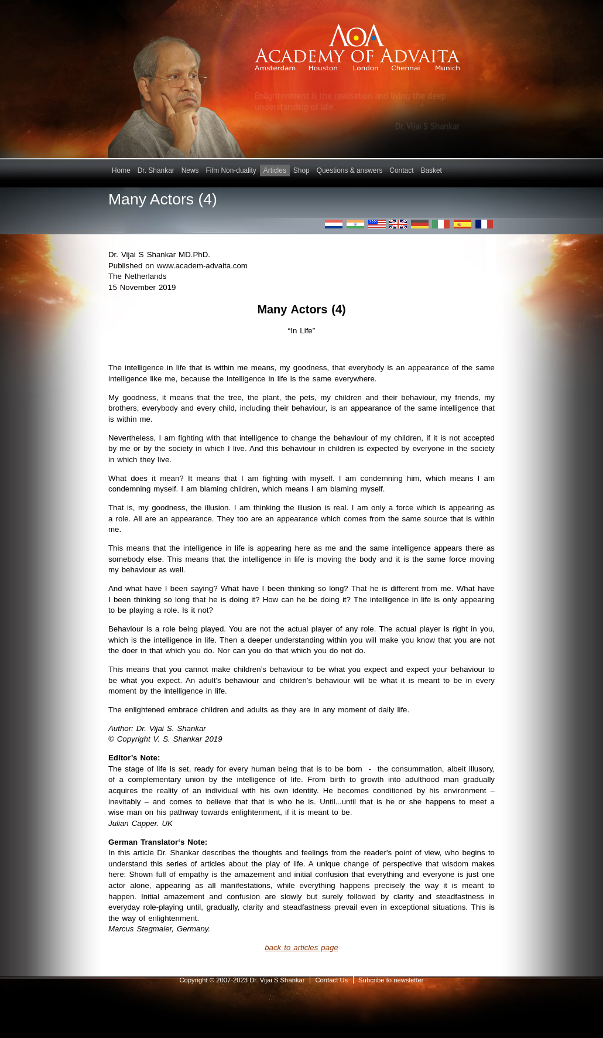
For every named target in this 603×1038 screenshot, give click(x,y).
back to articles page (301, 947)
